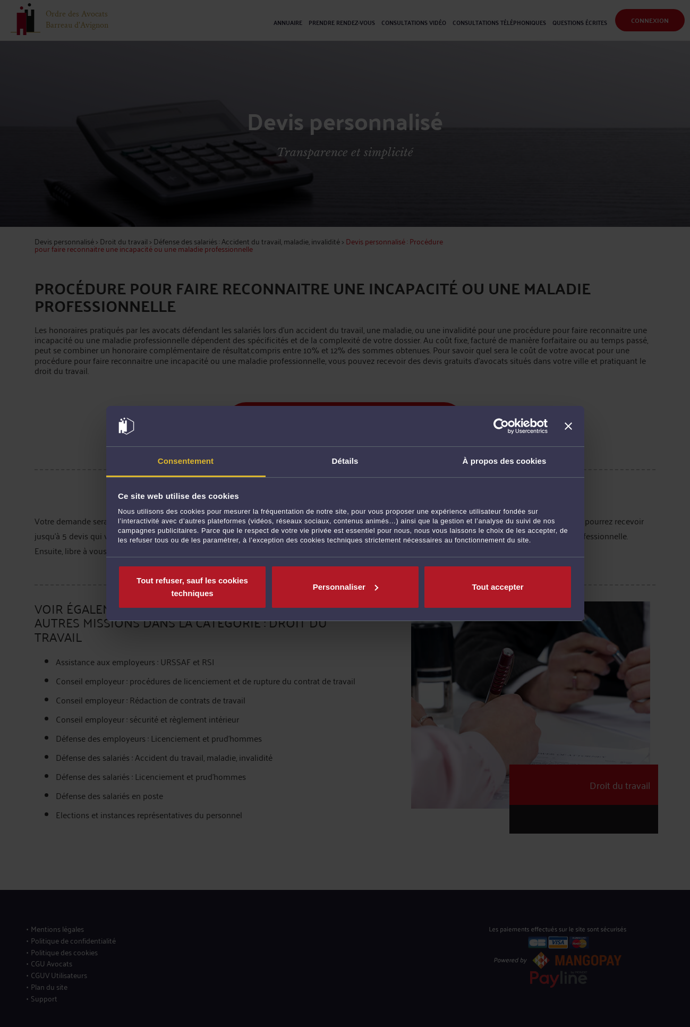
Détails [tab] (345, 460)
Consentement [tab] (186, 460)
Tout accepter (497, 586)
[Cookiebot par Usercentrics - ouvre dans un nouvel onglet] (501, 426)
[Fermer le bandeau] (568, 426)
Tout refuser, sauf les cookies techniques (192, 587)
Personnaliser (345, 586)
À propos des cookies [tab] (505, 460)
